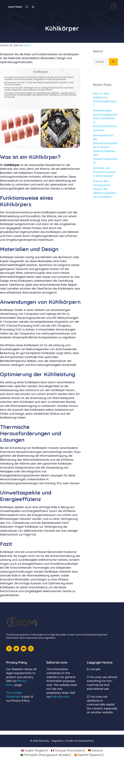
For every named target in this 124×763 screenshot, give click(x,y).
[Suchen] (113, 62)
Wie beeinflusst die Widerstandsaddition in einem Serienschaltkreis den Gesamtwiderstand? (105, 149)
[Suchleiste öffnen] (27, 7)
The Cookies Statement (14, 695)
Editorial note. (60, 697)
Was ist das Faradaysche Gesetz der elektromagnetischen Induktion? (105, 189)
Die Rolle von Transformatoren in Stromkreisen (104, 172)
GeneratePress (86, 740)
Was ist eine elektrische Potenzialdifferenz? (105, 99)
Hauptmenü (15, 6)
